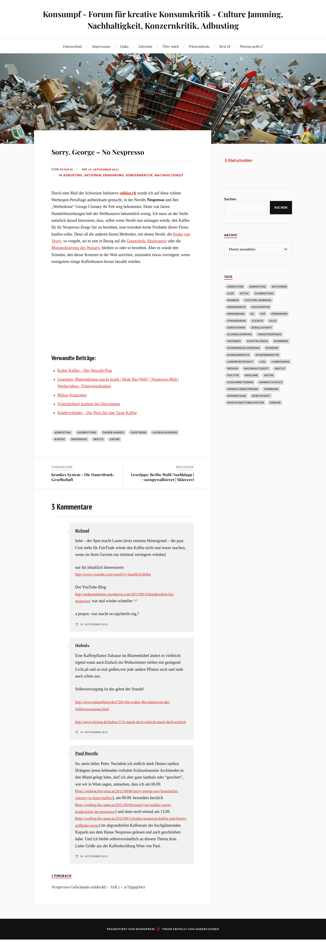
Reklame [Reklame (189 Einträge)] (251, 374)
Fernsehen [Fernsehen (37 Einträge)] (279, 313)
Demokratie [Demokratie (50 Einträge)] (236, 306)
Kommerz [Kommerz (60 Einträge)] (281, 340)
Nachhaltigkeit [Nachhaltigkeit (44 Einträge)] (256, 368)
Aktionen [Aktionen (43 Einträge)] (279, 286)
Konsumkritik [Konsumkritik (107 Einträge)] (238, 354)
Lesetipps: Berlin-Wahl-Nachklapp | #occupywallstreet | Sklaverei (162, 477)
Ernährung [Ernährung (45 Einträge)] (236, 313)
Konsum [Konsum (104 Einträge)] (272, 347)
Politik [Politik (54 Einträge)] (233, 374)
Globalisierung (165, 432)
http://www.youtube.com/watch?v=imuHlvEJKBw (116, 574)
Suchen (230, 199)
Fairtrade (138, 432)
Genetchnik (136, 241)
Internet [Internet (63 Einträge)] (234, 340)
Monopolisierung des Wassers (75, 248)
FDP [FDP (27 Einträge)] (263, 313)
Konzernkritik (139, 175)
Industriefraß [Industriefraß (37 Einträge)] (270, 334)
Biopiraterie (157, 241)
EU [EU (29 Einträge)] (252, 313)
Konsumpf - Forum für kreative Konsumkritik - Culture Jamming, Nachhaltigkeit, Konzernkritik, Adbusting (163, 19)
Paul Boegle (86, 760)
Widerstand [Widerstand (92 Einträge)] (236, 395)
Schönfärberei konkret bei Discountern (89, 404)
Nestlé (98, 439)
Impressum (101, 46)
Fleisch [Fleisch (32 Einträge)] (257, 320)
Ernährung (113, 175)
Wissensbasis (199, 46)
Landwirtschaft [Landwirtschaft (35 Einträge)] (240, 361)
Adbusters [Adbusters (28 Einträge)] (235, 286)
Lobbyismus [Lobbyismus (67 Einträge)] (281, 361)
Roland (82, 530)
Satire (115, 439)
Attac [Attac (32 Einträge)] (244, 293)
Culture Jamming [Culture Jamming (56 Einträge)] (258, 299)
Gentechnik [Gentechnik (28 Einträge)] (236, 327)
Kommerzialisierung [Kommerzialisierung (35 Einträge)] (243, 347)
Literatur (146, 46)
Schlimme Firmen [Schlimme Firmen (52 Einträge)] (240, 381)
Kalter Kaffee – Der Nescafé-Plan (85, 370)
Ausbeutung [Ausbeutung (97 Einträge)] (264, 293)
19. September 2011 (106, 169)
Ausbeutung (86, 432)
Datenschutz (72, 46)
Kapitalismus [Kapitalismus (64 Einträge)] (257, 340)
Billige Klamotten (72, 395)
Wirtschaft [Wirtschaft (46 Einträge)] (261, 395)
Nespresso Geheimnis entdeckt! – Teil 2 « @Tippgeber (98, 900)
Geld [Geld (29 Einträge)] (272, 320)
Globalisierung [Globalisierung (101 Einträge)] (239, 334)
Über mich (171, 46)
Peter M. (67, 169)
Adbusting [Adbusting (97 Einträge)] (257, 286)
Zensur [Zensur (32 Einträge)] (275, 402)
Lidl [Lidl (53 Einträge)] (262, 361)
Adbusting (72, 175)
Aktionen (92, 175)
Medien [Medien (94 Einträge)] (232, 368)
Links (124, 46)
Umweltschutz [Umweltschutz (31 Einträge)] (271, 381)
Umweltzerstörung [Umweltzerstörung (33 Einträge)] (242, 388)
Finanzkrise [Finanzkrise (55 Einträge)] (236, 320)
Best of (224, 46)
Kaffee (60, 439)
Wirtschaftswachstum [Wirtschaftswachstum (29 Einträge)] (245, 402)
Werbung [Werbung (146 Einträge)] (271, 388)
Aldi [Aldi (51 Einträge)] (230, 293)
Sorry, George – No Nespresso (119, 150)
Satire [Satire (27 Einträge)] (269, 374)
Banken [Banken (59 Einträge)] (233, 299)
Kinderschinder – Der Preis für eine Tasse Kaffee (97, 413)
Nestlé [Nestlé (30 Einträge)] (280, 368)
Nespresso (79, 439)
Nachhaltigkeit (169, 175)
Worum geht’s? (251, 46)
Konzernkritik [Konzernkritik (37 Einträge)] (267, 354)
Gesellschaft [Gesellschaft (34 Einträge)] (261, 327)
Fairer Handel (114, 432)
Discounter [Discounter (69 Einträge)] (261, 306)
